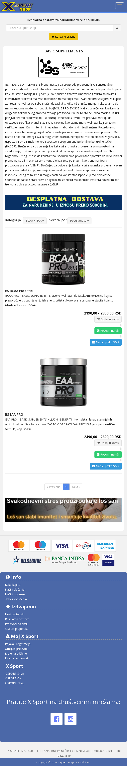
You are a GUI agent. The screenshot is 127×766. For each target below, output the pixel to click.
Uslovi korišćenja (16, 599)
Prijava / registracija (18, 644)
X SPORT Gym (14, 678)
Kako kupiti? (12, 585)
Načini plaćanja (15, 589)
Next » (76, 487)
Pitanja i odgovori (16, 658)
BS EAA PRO (14, 414)
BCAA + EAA (35, 220)
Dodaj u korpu (108, 319)
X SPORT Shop (14, 673)
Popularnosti (79, 220)
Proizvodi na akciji (16, 624)
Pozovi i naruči (108, 330)
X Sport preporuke (16, 629)
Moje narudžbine (16, 653)
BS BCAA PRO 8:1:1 (19, 291)
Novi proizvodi (14, 614)
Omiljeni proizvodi (16, 649)
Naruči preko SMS (105, 342)
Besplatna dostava (17, 619)
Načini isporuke (15, 594)
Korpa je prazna (63, 36)
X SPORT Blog (14, 683)
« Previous (53, 487)
